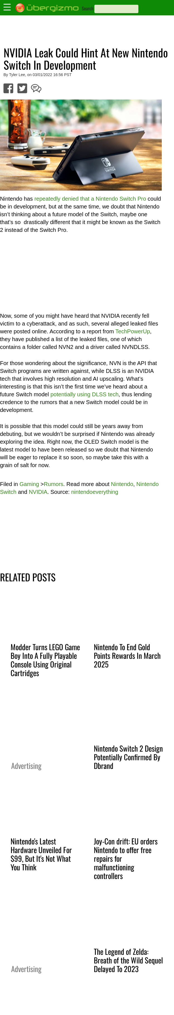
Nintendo (122, 484)
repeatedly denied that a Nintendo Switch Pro (90, 199)
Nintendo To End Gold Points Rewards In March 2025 (127, 655)
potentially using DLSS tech (84, 394)
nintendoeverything (94, 492)
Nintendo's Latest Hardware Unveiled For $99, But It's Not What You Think (41, 854)
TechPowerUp (132, 331)
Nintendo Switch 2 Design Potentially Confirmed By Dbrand (128, 757)
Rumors (53, 484)
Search (87, 8)
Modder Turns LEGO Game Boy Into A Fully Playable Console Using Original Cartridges (45, 659)
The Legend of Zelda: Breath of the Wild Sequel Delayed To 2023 (128, 960)
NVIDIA (38, 492)
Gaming (29, 484)
